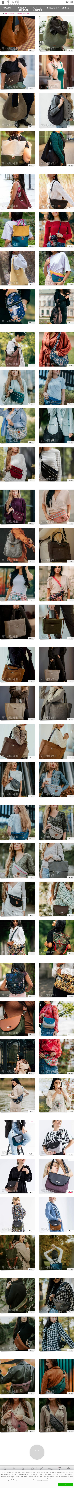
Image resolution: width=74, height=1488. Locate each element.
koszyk (67, 4)
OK (65, 1484)
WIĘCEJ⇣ (37, 1452)
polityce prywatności (42, 1480)
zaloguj (71, 4)
